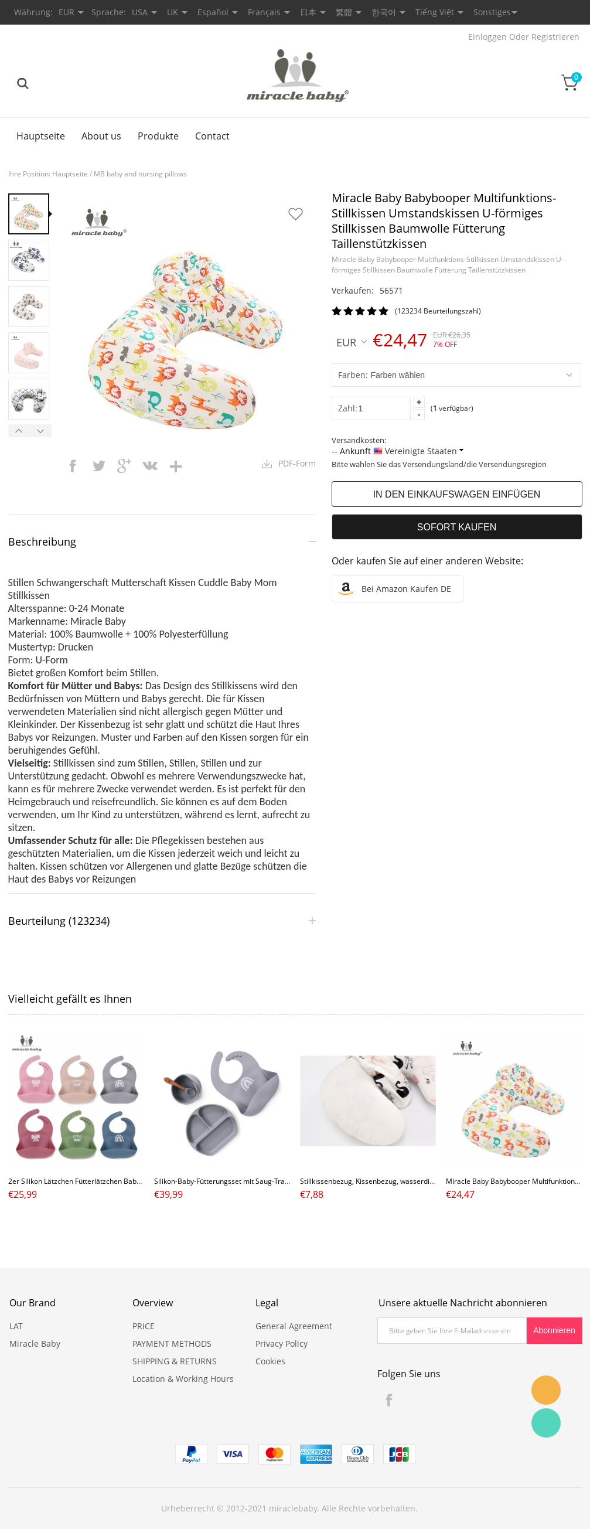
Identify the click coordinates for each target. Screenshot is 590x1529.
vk (150, 466)
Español (213, 12)
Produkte (158, 136)
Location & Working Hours (183, 1378)
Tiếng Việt (434, 12)
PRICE (143, 1326)
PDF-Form (297, 463)
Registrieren (555, 36)
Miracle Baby (34, 1343)
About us (101, 136)
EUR (351, 341)
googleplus (124, 466)
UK (172, 12)
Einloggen (487, 36)
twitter (98, 466)
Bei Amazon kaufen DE (406, 588)
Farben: (353, 374)
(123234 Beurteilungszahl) (438, 311)
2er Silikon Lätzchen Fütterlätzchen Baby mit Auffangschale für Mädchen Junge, (137, 1181)
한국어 (383, 12)
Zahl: (347, 408)
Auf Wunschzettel (295, 214)
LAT (16, 1326)
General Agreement (293, 1326)
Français (264, 12)
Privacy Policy (281, 1343)
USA (140, 12)
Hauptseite (40, 136)
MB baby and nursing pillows (140, 174)
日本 (308, 12)
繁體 (344, 12)
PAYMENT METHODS (172, 1343)
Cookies (270, 1361)
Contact (212, 136)
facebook (72, 466)
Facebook (389, 1400)
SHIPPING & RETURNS (174, 1361)
